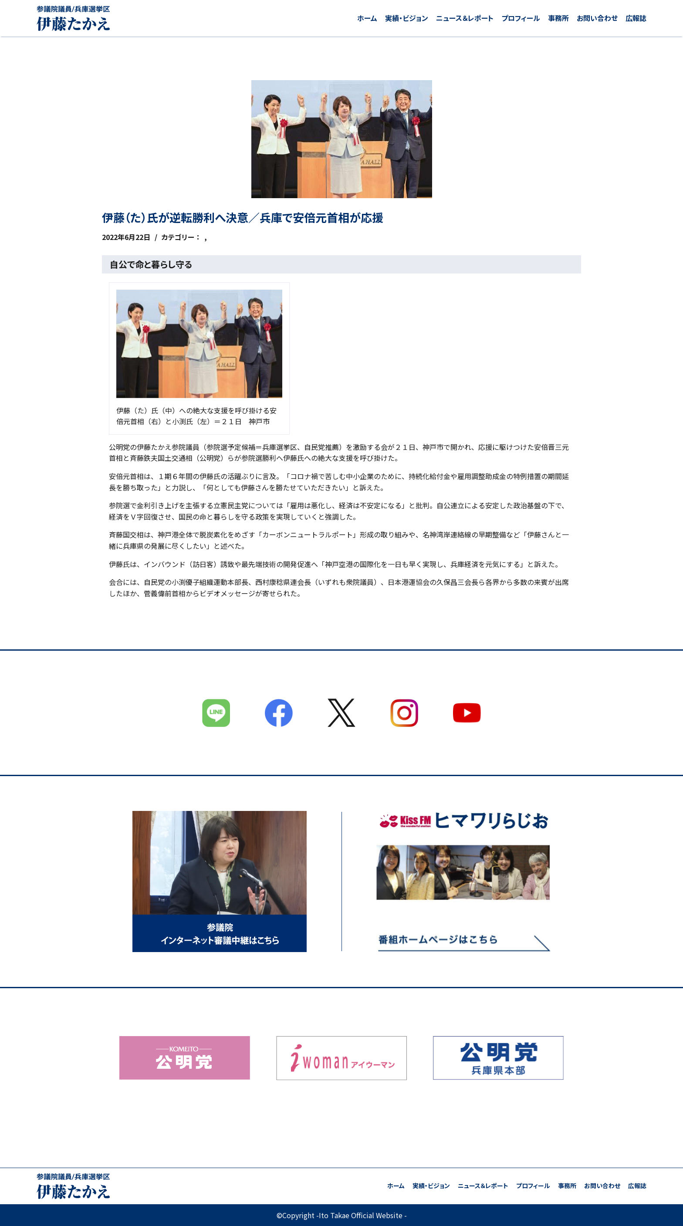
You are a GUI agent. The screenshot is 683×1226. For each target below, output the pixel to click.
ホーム (367, 18)
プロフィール (520, 18)
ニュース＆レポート (465, 18)
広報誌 (636, 18)
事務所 (558, 18)
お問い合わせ (597, 18)
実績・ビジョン (406, 18)
